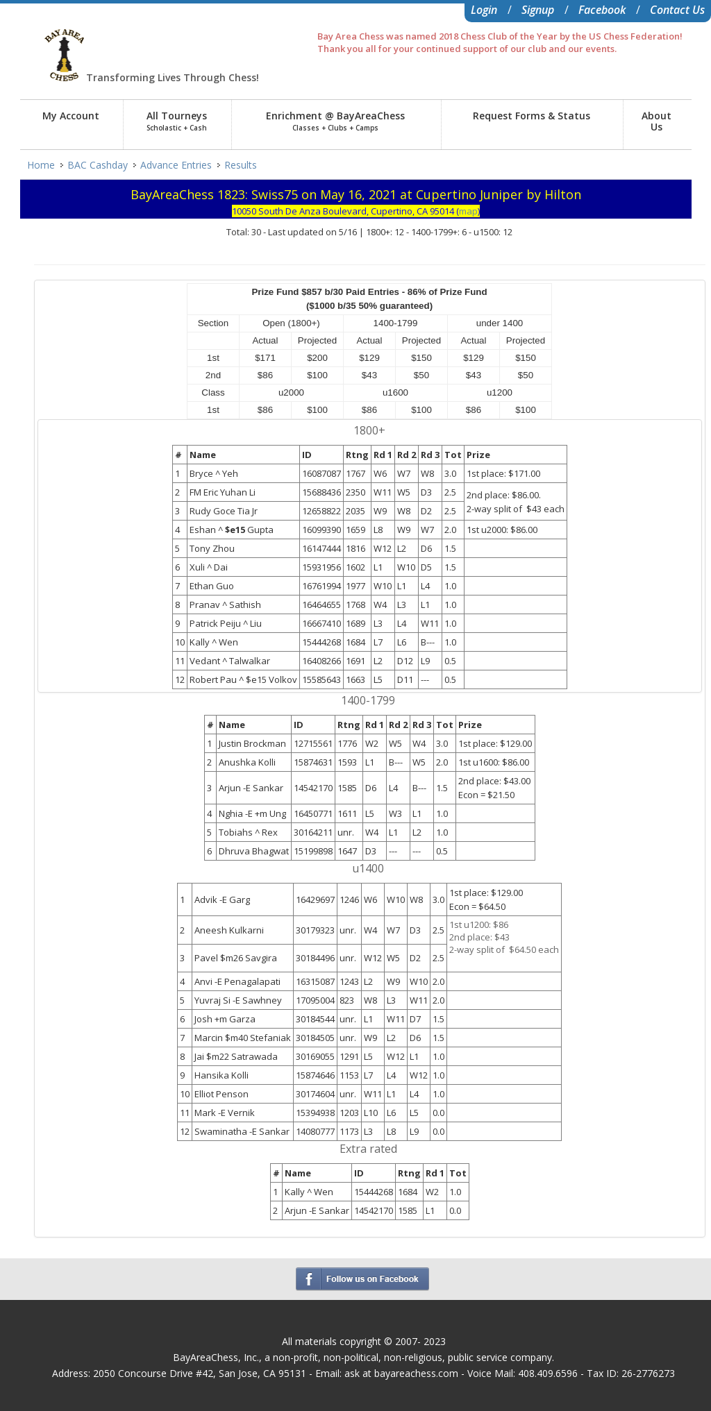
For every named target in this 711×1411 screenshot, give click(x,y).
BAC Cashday (97, 164)
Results (240, 164)
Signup (537, 9)
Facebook (602, 9)
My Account (70, 115)
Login (484, 9)
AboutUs (656, 121)
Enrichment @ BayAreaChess (335, 121)
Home (41, 164)
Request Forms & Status (531, 115)
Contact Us (677, 9)
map (468, 211)
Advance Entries (176, 164)
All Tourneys (177, 121)
